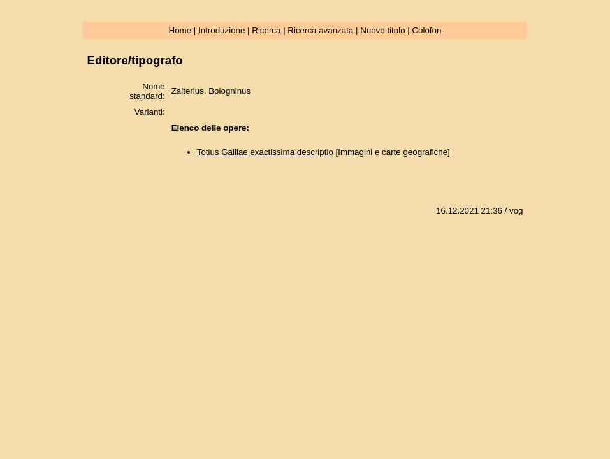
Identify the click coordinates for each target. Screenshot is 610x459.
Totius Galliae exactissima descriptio (265, 152)
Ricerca (266, 30)
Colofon (426, 30)
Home (180, 30)
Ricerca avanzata (320, 30)
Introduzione (221, 30)
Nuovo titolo (382, 30)
